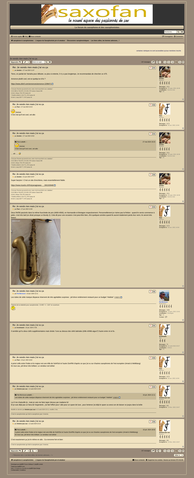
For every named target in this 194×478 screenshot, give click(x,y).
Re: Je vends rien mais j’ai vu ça (30, 67)
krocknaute (163, 336)
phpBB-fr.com (21, 466)
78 (167, 344)
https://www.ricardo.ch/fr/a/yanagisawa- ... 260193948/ (32, 185)
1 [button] (159, 62)
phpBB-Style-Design (34, 468)
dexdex (161, 78)
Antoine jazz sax (164, 397)
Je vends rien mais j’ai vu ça (23, 58)
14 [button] (172, 62)
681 (168, 405)
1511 (168, 86)
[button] (153, 62)
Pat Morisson (163, 302)
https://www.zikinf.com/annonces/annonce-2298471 (31, 84)
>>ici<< (117, 297)
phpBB (21, 464)
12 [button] (165, 62)
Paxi (160, 115)
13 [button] (169, 62)
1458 (168, 310)
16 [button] (180, 62)
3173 (168, 123)
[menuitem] (25, 36)
